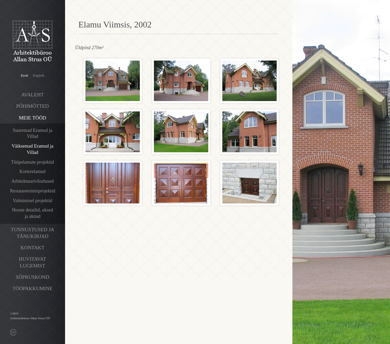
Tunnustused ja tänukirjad (32, 233)
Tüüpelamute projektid (32, 162)
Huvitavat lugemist (32, 262)
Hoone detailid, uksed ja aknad (32, 213)
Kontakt (32, 247)
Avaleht (32, 94)
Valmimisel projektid (32, 200)
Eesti (24, 75)
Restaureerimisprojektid (32, 190)
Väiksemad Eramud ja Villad (32, 149)
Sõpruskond (32, 277)
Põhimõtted (32, 106)
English (38, 75)
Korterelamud (32, 171)
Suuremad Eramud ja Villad (32, 133)
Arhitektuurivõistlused (32, 181)
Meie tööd (32, 117)
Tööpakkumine (32, 288)
